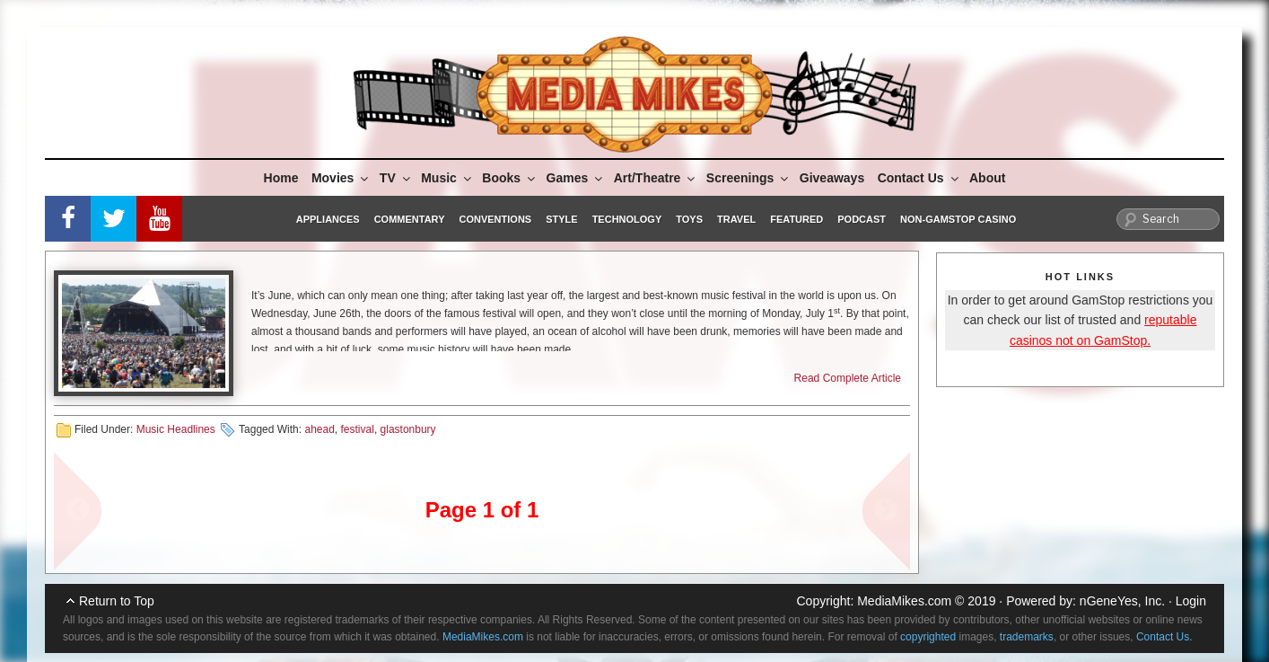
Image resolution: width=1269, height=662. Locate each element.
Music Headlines (175, 429)
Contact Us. (1164, 637)
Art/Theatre (656, 178)
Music (447, 178)
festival (357, 429)
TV (396, 178)
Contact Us (919, 178)
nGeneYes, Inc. (1122, 601)
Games (576, 178)
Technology (627, 219)
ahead (319, 429)
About (987, 178)
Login (1191, 601)
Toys (689, 219)
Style (561, 219)
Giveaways (832, 178)
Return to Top (116, 601)
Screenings (748, 178)
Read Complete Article (847, 378)
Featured (796, 219)
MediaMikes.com (904, 601)
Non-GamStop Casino (958, 219)
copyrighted (928, 637)
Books (510, 178)
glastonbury (408, 429)
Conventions (495, 219)
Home (281, 178)
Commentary (409, 219)
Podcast (861, 219)
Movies (341, 178)
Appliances (328, 219)
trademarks (1027, 637)
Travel (736, 219)
